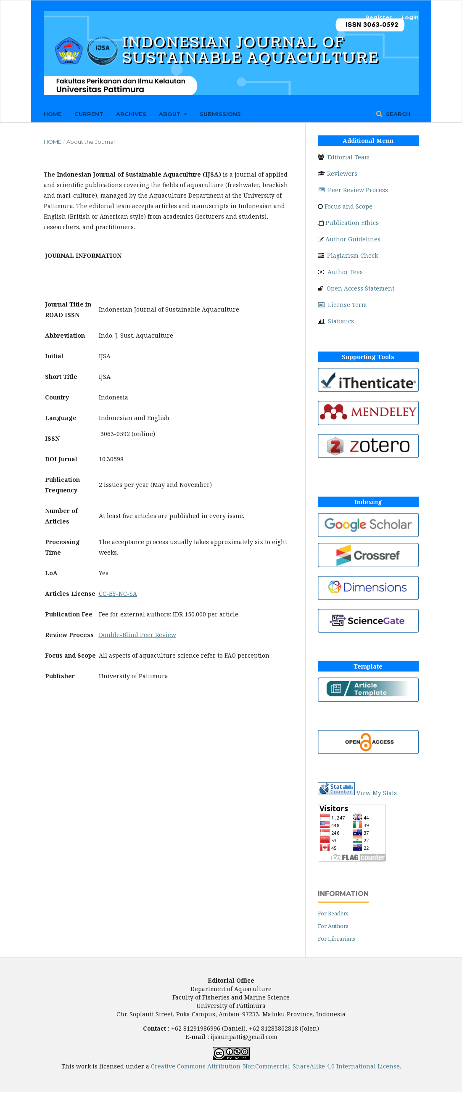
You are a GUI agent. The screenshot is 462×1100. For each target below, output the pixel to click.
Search (397, 114)
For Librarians (336, 938)
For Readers (333, 913)
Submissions (220, 114)
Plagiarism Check (352, 255)
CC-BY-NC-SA (118, 594)
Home (53, 114)
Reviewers (342, 173)
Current (88, 114)
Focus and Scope (348, 206)
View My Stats (376, 793)
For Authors (333, 926)
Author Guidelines (352, 239)
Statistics (341, 321)
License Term (342, 305)
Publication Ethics (352, 223)
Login (410, 17)
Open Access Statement (360, 288)
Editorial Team (348, 157)
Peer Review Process (353, 190)
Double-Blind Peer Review (137, 635)
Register (378, 17)
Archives (131, 114)
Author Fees (345, 272)
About (170, 114)
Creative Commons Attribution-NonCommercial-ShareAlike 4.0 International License (275, 1066)
